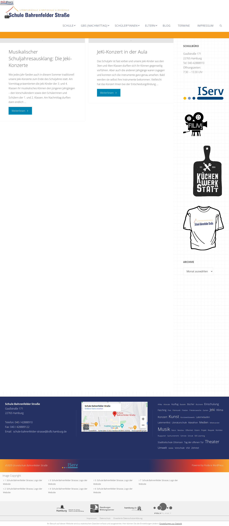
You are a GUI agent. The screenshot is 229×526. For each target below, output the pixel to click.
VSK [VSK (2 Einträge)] (188, 447)
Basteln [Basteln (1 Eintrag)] (183, 404)
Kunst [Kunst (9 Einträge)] (174, 416)
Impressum (92, 518)
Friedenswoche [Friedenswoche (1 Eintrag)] (195, 410)
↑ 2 (4, 488)
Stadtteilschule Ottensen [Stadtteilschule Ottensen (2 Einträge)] (170, 442)
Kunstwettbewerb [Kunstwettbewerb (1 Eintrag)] (187, 417)
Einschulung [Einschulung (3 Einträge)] (211, 404)
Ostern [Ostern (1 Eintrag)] (197, 430)
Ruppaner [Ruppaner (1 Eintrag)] (162, 436)
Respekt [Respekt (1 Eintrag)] (211, 430)
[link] (220, 25)
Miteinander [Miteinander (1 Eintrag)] (214, 423)
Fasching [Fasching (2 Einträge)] (162, 410)
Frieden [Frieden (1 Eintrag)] (185, 410)
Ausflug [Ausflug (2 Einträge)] (174, 404)
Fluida (206, 465)
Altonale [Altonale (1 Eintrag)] (166, 404)
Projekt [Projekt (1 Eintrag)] (203, 430)
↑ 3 (49, 480)
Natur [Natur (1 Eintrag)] (173, 430)
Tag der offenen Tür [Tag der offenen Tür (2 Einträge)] (194, 442)
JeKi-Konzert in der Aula (122, 111)
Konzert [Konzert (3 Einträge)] (162, 417)
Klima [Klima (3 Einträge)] (219, 410)
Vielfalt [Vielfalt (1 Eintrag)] (170, 448)
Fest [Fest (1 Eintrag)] (169, 410)
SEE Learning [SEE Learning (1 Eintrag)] (199, 436)
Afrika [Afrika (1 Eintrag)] (160, 404)
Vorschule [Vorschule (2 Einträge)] (180, 447)
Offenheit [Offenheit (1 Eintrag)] (189, 430)
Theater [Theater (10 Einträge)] (212, 441)
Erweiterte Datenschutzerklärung (128, 518)
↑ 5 (94, 480)
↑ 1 (4, 480)
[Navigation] (7, 2)
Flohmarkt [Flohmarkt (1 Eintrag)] (176, 410)
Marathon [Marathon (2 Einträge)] (193, 422)
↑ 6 (94, 488)
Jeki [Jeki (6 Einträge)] (212, 409)
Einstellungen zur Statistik (171, 523)
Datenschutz (105, 518)
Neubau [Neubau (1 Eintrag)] (180, 430)
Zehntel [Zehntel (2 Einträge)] (195, 447)
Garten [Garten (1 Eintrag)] (205, 410)
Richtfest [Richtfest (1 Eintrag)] (219, 430)
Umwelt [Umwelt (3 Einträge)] (162, 448)
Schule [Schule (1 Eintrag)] (190, 436)
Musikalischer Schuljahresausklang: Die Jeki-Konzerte (40, 117)
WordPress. (218, 465)
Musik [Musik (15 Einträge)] (164, 429)
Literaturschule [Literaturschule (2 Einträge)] (179, 422)
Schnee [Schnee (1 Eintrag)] (183, 436)
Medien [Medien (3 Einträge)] (203, 422)
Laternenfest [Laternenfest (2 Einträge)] (164, 422)
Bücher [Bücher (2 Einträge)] (190, 404)
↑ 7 (140, 480)
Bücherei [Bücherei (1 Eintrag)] (199, 404)
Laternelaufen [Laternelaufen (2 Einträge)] (203, 417)
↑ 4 (49, 488)
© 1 (7, 16)
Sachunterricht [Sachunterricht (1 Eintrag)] (173, 436)
